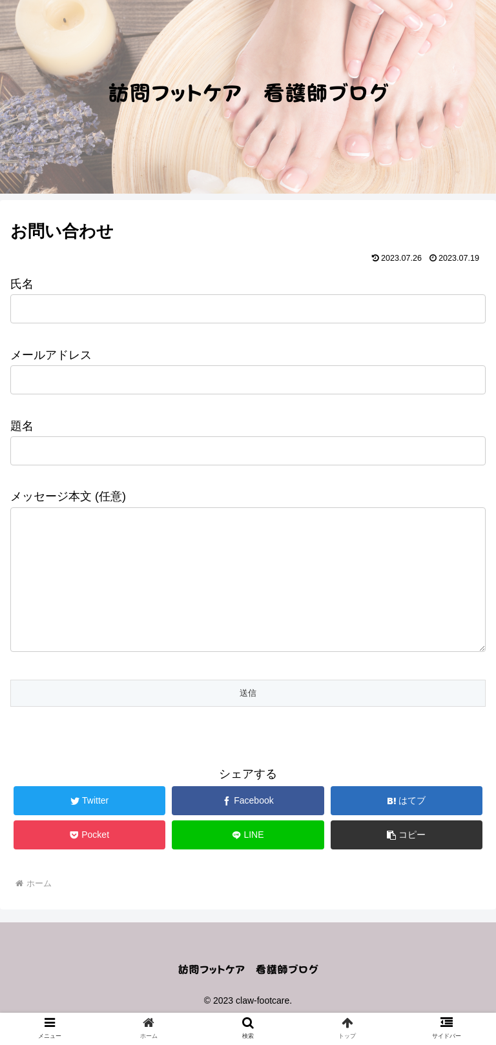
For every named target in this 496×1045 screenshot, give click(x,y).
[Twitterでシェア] (90, 826)
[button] (407, 860)
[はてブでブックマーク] (407, 826)
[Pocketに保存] (90, 860)
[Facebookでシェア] (248, 826)
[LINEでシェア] (248, 860)
